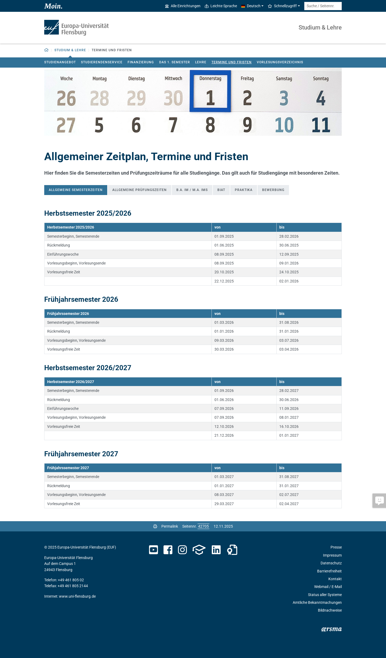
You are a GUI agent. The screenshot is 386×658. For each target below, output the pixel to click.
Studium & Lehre (320, 27)
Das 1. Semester (174, 62)
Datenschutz (331, 563)
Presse (336, 547)
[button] (46, 50)
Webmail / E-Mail (328, 587)
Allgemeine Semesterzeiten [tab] (76, 190)
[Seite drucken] (155, 526)
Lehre (200, 62)
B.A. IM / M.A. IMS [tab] (192, 190)
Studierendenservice (102, 62)
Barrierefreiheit (329, 571)
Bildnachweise (330, 610)
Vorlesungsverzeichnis (280, 62)
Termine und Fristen (231, 62)
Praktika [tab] (244, 190)
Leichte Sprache (221, 6)
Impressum (332, 555)
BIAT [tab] (221, 190)
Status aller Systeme (325, 595)
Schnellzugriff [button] (282, 6)
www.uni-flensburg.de (77, 596)
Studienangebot (60, 62)
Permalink (169, 526)
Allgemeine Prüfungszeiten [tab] (139, 190)
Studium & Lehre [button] (70, 50)
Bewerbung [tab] (273, 190)
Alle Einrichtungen (183, 6)
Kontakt (335, 579)
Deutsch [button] (251, 6)
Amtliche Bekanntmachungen (317, 602)
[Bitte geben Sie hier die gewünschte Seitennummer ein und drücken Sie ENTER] (203, 526)
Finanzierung (141, 62)
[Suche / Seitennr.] (323, 6)
